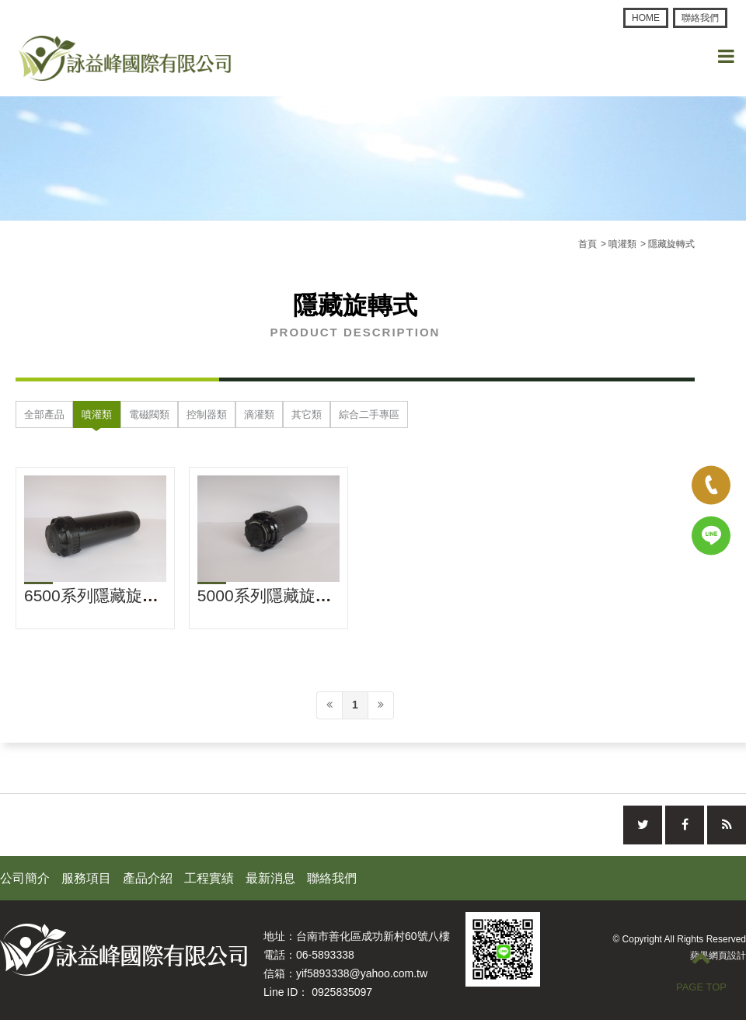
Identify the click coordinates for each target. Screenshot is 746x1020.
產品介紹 (148, 878)
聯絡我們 (700, 17)
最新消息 (270, 878)
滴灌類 (259, 414)
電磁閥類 (149, 414)
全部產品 (44, 414)
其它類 (306, 414)
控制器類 (206, 414)
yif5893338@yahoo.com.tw (361, 973)
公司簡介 (25, 878)
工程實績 (209, 878)
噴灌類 (97, 414)
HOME (646, 17)
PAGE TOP (701, 970)
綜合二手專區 (369, 414)
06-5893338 (325, 955)
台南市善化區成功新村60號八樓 (373, 936)
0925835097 (342, 992)
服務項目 (86, 878)
